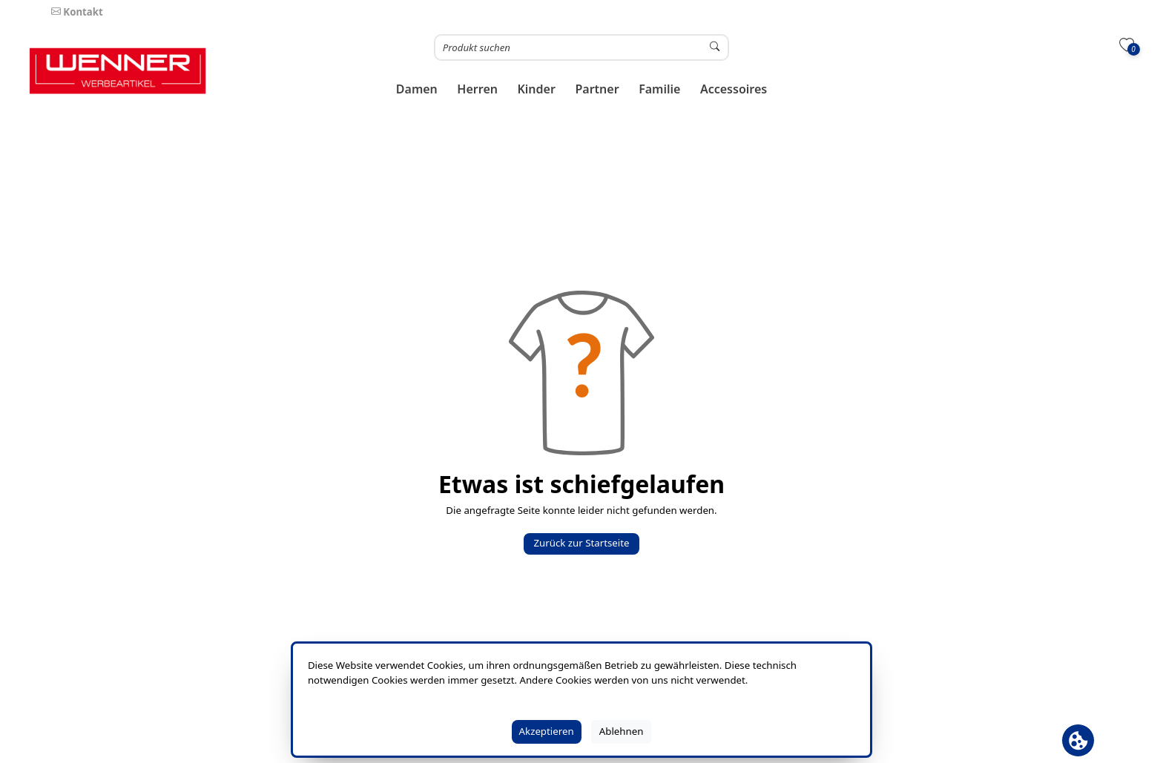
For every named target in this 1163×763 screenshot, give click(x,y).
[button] (417, 89)
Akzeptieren (546, 731)
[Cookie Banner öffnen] (1078, 740)
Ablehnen (621, 731)
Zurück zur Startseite (581, 542)
